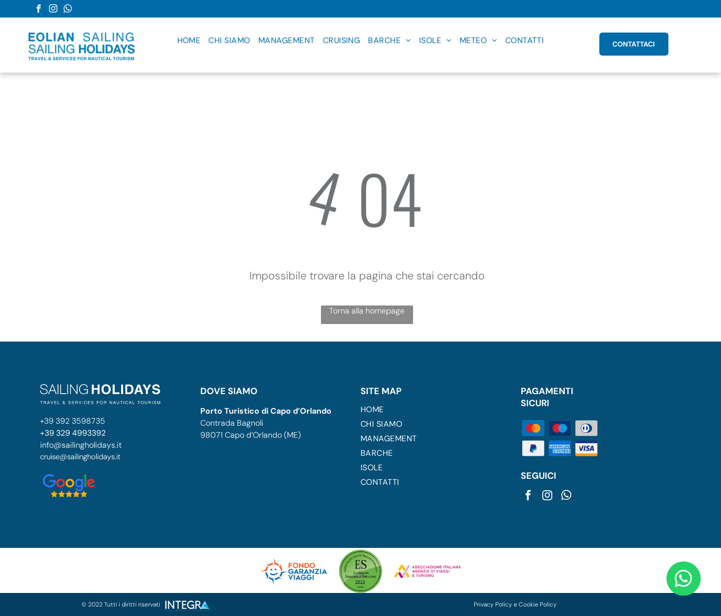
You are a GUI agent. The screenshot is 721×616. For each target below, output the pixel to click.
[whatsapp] (68, 10)
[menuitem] (189, 40)
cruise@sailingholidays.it (80, 457)
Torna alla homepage (367, 310)
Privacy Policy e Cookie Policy (515, 604)
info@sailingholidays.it (81, 445)
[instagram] (53, 10)
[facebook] (39, 10)
